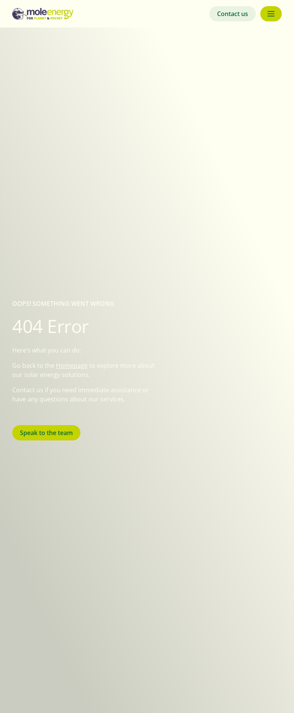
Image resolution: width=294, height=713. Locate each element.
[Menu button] (271, 13)
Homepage (72, 365)
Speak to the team (46, 433)
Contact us (232, 14)
